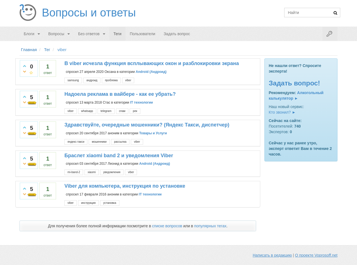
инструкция (88, 202)
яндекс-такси (75, 141)
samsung (73, 80)
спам (122, 111)
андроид (91, 80)
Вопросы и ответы (89, 12)
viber (128, 80)
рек (135, 111)
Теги (117, 34)
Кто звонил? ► (282, 112)
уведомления (111, 172)
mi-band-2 (73, 172)
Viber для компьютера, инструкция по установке (124, 186)
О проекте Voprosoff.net (316, 255)
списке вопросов (167, 226)
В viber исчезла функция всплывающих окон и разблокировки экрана (151, 63)
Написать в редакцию (272, 255)
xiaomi (92, 172)
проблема (111, 80)
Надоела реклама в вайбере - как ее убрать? (120, 94)
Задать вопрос (177, 34)
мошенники (99, 141)
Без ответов (89, 34)
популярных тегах (210, 226)
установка (109, 202)
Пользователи (142, 34)
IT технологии (141, 102)
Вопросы (56, 34)
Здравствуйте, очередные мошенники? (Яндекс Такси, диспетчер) (146, 125)
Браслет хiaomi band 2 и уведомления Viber (118, 155)
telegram (106, 111)
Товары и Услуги (153, 133)
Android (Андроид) (151, 72)
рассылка (120, 141)
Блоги (29, 34)
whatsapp (87, 111)
